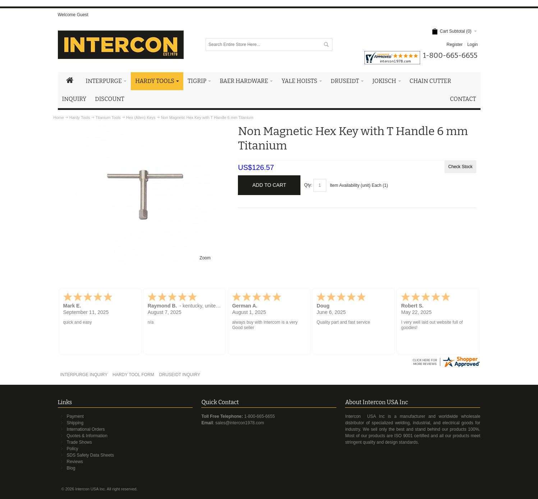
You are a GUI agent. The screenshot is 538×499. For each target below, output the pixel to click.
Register (454, 44)
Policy (72, 448)
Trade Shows (79, 442)
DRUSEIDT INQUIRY (179, 374)
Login (472, 44)
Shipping (75, 422)
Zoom (205, 257)
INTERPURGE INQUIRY (83, 374)
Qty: (308, 185)
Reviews (75, 461)
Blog (71, 468)
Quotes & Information (87, 435)
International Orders (86, 429)
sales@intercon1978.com (239, 422)
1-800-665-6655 (259, 416)
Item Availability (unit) (350, 185)
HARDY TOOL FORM (133, 374)
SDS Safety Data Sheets (90, 455)
